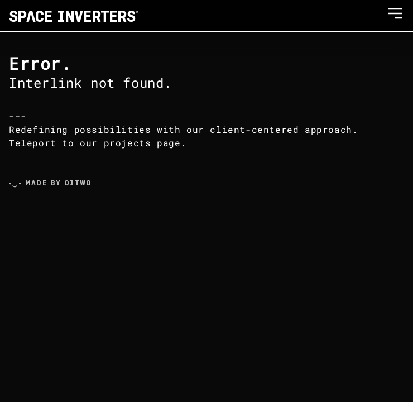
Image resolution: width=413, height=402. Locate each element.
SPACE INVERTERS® (73, 15)
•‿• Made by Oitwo (50, 182)
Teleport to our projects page (94, 143)
